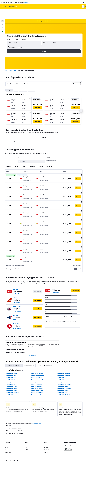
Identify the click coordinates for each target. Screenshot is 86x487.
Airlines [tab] (42, 348)
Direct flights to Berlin (13, 367)
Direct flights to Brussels (39, 371)
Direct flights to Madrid (39, 363)
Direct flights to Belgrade (39, 375)
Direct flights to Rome (38, 360)
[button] (84, 2)
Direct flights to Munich (14, 373)
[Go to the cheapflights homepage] (11, 6)
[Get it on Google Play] (70, 428)
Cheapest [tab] (11, 80)
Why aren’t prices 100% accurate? (46, 417)
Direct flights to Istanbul (39, 356)
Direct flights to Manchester (65, 358)
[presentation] (47, 26)
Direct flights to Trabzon (39, 373)
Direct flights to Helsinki (39, 378)
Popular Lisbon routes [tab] (31, 348)
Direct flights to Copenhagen (65, 367)
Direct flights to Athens (14, 363)
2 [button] (79, 249)
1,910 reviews (19, 282)
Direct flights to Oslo (63, 375)
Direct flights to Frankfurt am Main (16, 365)
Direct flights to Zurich (63, 363)
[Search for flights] (3, 11)
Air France (18, 295)
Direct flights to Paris (13, 358)
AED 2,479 (15, 26)
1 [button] (76, 249)
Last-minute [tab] (25, 80)
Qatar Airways (19, 286)
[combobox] (12, 29)
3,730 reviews (19, 291)
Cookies (26, 2)
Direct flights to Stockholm (14, 375)
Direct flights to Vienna (39, 369)
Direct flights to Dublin (38, 367)
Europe (13, 61)
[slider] (72, 152)
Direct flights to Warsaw (64, 373)
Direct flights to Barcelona (39, 358)
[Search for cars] (3, 14)
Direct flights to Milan (63, 360)
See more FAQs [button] (34, 335)
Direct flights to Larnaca (14, 378)
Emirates (18, 269)
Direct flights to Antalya (14, 371)
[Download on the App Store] (70, 432)
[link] (77, 270)
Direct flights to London (14, 356)
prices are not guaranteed (38, 406)
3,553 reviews (19, 273)
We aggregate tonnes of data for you (46, 414)
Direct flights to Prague (14, 369)
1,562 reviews (19, 299)
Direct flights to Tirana (63, 369)
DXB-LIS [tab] (46, 127)
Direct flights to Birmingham (65, 371)
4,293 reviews (19, 308)
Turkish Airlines (19, 303)
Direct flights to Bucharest (64, 365)
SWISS (17, 278)
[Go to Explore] (3, 17)
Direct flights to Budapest (39, 365)
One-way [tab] (34, 80)
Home (9, 61)
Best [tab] (18, 80)
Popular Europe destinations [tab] (16, 348)
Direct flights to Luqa (13, 360)
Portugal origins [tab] (51, 348)
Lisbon (17, 61)
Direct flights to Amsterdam (65, 356)
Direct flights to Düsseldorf (64, 378)
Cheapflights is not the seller (46, 411)
